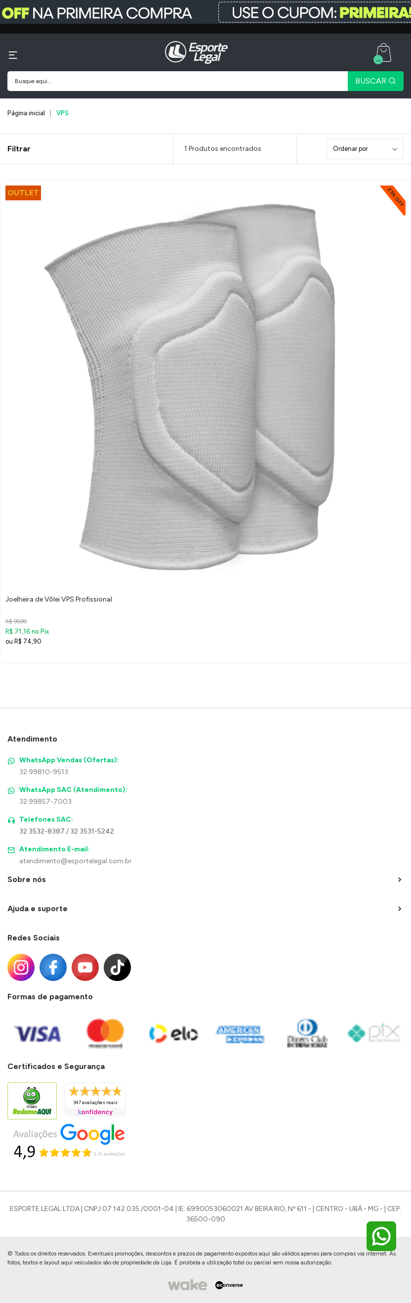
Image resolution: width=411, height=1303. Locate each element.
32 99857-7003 (45, 801)
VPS (62, 113)
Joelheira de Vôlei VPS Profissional (58, 599)
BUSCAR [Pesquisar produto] (375, 81)
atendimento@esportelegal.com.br (75, 861)
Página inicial (26, 113)
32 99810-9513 (43, 772)
